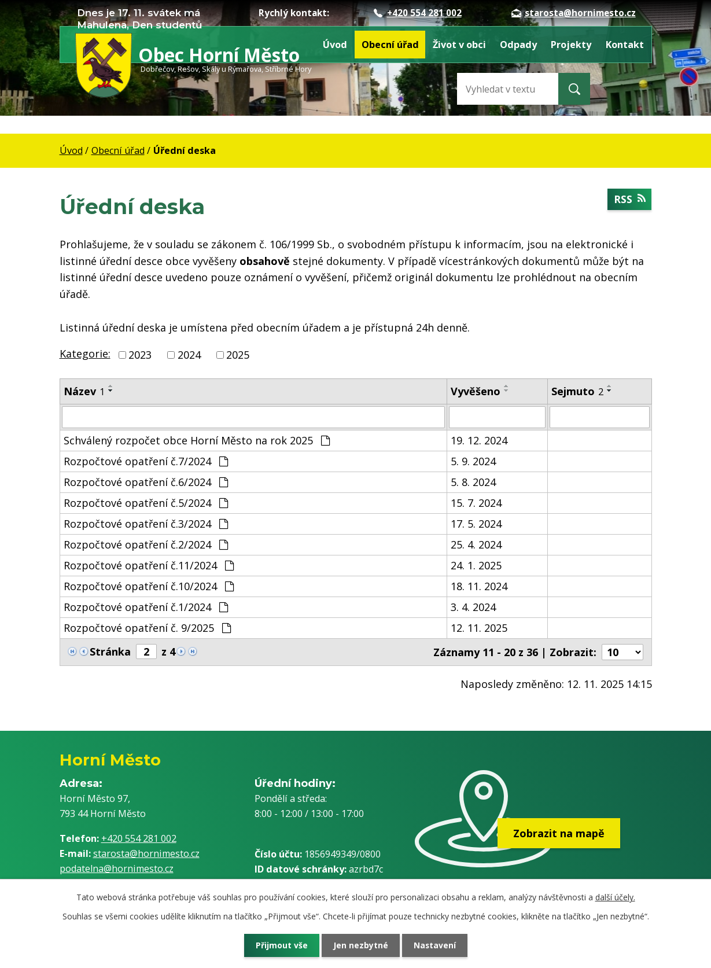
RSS (630, 199)
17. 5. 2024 (476, 524)
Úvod (335, 44)
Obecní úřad (390, 44)
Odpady (518, 44)
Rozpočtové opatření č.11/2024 (149, 565)
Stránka (110, 651)
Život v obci (459, 44)
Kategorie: (85, 353)
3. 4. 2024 (473, 607)
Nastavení (435, 945)
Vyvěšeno (475, 391)
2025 (237, 355)
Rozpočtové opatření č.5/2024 (146, 503)
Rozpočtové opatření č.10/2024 (149, 586)
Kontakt (625, 44)
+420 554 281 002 (418, 13)
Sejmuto (577, 391)
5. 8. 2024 (473, 482)
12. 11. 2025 (479, 628)
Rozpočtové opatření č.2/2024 (146, 544)
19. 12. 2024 (479, 440)
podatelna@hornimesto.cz (117, 868)
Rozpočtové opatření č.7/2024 (146, 461)
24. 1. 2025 (476, 565)
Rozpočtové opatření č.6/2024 (146, 482)
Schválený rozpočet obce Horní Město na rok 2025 (197, 440)
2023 (140, 355)
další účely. (615, 897)
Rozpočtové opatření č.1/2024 (146, 607)
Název (84, 391)
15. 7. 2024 (476, 503)
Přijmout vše (280, 945)
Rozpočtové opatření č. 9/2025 (147, 628)
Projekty (571, 44)
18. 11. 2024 (479, 586)
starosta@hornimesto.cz (573, 13)
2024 (189, 355)
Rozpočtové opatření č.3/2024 (146, 524)
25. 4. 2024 (476, 544)
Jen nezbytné (360, 945)
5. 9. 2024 (473, 461)
